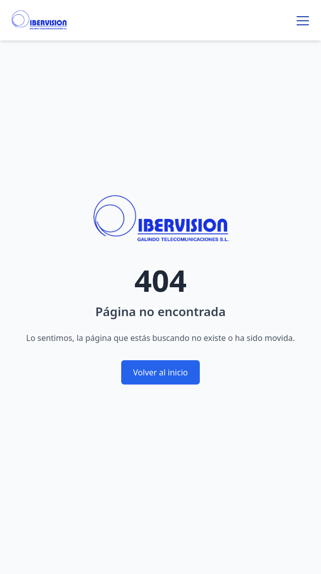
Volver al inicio (160, 372)
